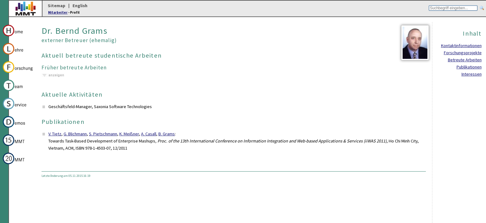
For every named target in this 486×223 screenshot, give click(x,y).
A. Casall (148, 134)
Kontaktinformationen (461, 45)
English (80, 5)
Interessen (472, 74)
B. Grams (166, 134)
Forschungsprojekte (463, 52)
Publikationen (469, 67)
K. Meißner (129, 134)
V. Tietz (54, 134)
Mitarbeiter (58, 12)
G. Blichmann (75, 134)
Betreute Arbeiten (465, 60)
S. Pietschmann (103, 134)
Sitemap (56, 5)
